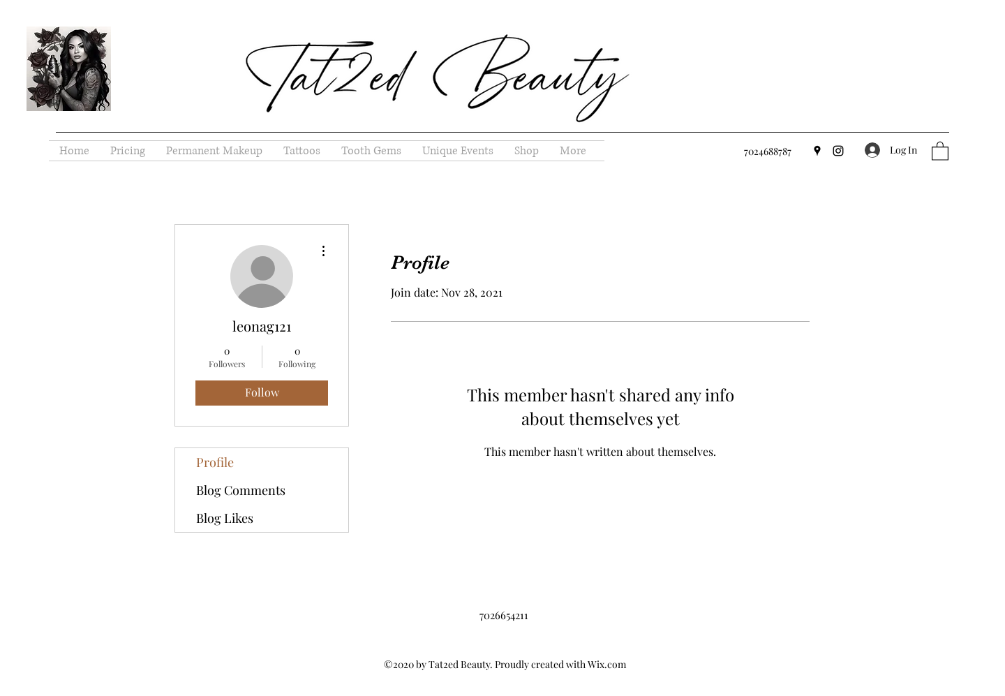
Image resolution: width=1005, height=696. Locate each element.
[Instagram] (838, 151)
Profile (215, 462)
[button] (940, 150)
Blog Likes (224, 518)
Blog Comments (240, 490)
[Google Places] (817, 151)
